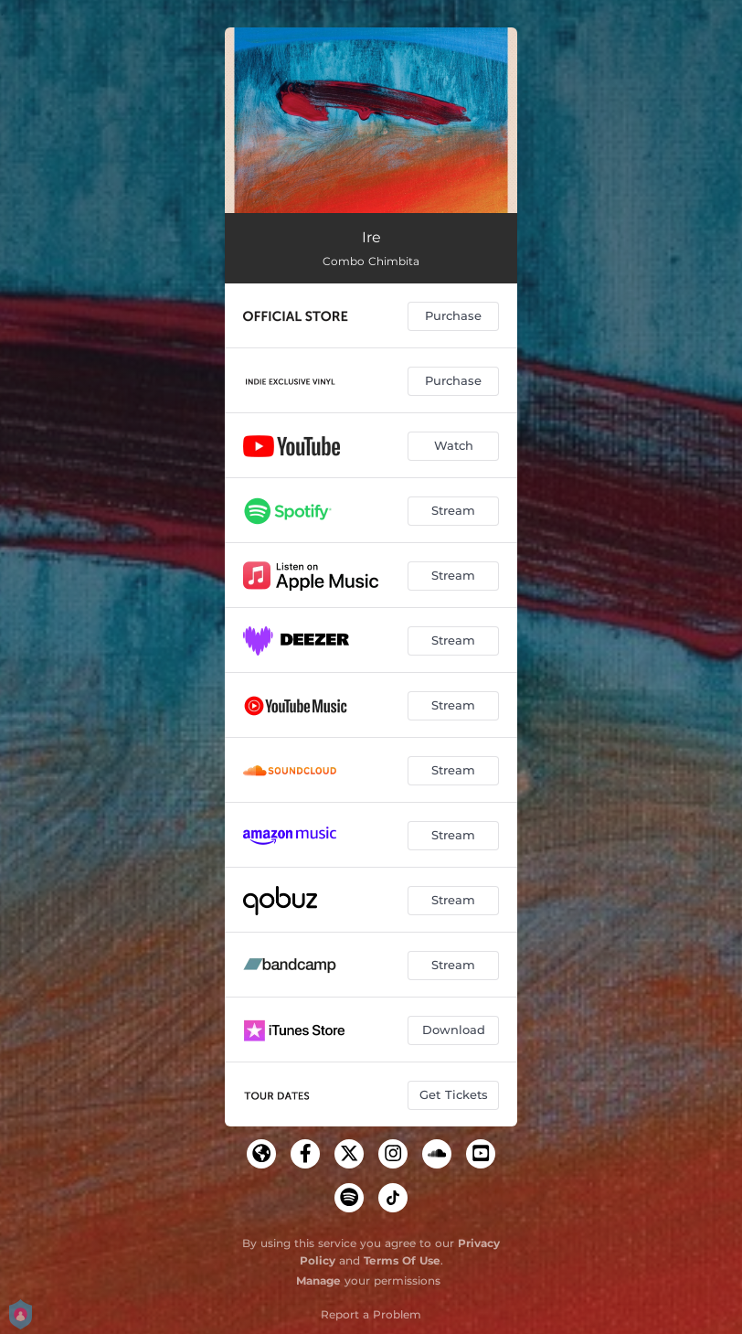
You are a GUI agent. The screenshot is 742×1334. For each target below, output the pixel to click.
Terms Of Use (402, 1260)
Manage (318, 1280)
